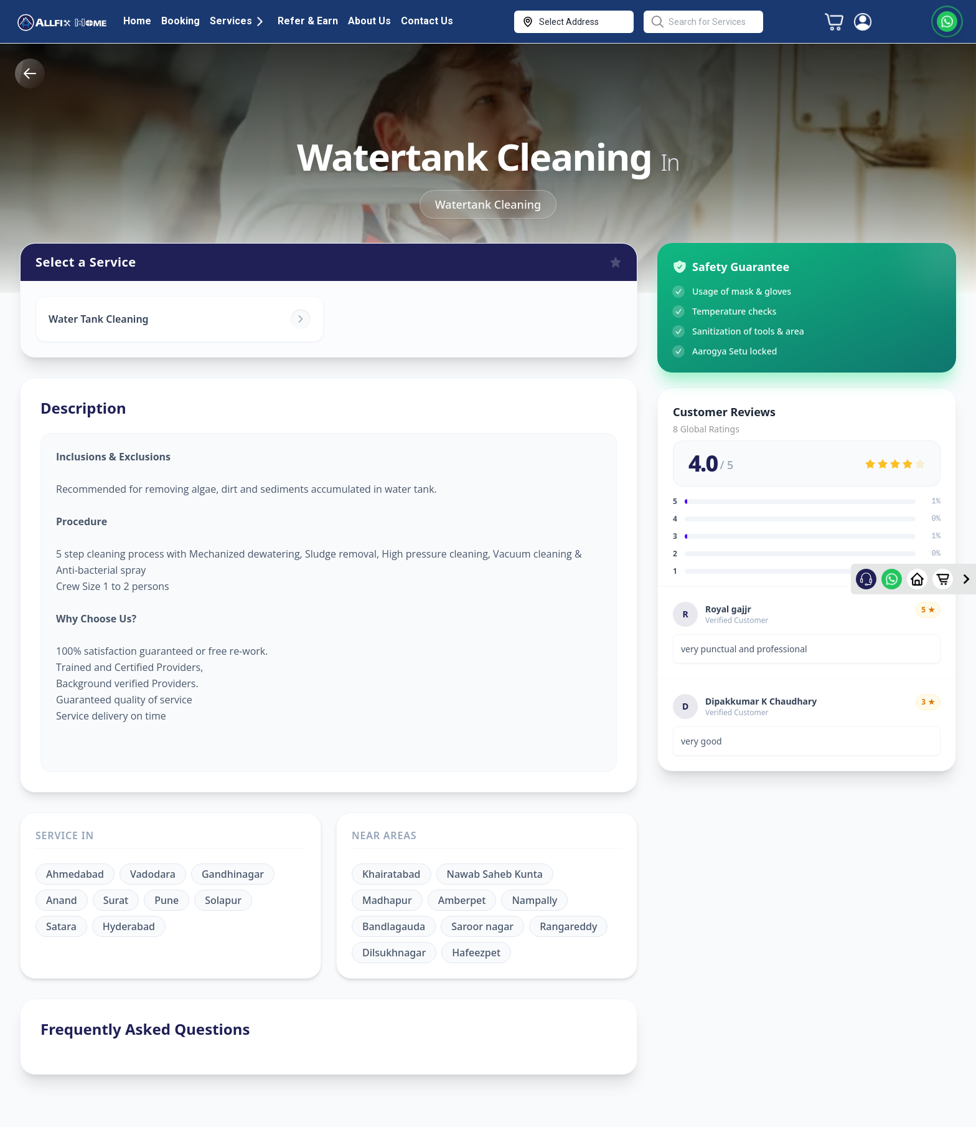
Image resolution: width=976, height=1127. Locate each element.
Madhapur (387, 900)
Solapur (223, 900)
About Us (369, 21)
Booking (180, 21)
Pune (166, 900)
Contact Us (427, 21)
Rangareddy (568, 926)
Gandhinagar (233, 874)
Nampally (534, 900)
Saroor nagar (482, 926)
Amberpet (462, 900)
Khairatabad (391, 874)
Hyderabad (129, 926)
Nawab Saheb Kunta (495, 874)
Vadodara (153, 874)
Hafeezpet (476, 952)
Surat (116, 900)
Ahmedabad (75, 874)
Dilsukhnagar (394, 952)
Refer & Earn (308, 21)
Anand (61, 900)
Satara (61, 926)
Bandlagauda (393, 926)
